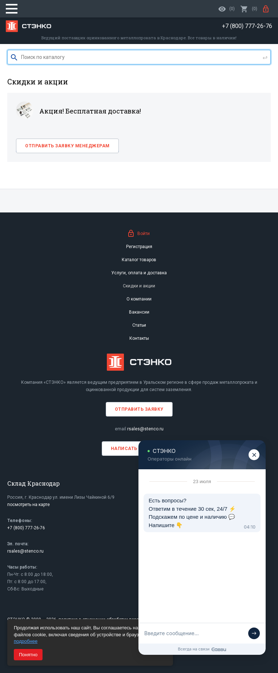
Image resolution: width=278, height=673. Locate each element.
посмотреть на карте (28, 504)
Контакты (139, 338)
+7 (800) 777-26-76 (26, 527)
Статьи (139, 325)
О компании (139, 299)
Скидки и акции (139, 285)
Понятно (28, 654)
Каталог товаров (139, 259)
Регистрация (139, 246)
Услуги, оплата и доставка (139, 272)
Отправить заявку (139, 409)
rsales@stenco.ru (145, 428)
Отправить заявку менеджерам (67, 145)
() (249, 8)
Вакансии (139, 312)
